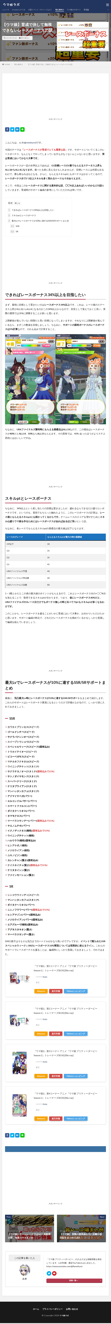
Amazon (41, 991)
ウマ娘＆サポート (84, 9)
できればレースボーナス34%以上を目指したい (31, 210)
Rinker (45, 977)
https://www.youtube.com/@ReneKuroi (64, 1266)
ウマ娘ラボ (64, 1316)
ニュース (6, 9)
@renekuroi (30, 142)
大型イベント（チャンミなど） (46, 9)
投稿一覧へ (73, 1282)
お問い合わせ (72, 1310)
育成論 (98, 9)
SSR (14, 226)
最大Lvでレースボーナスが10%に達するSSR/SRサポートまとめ (38, 221)
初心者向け (68, 9)
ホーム (36, 1310)
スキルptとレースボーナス (22, 215)
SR (14, 231)
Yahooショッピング (75, 991)
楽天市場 (56, 991)
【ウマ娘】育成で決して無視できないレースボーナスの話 (49, 64)
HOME (7, 64)
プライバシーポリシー (52, 1310)
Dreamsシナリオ (21, 9)
